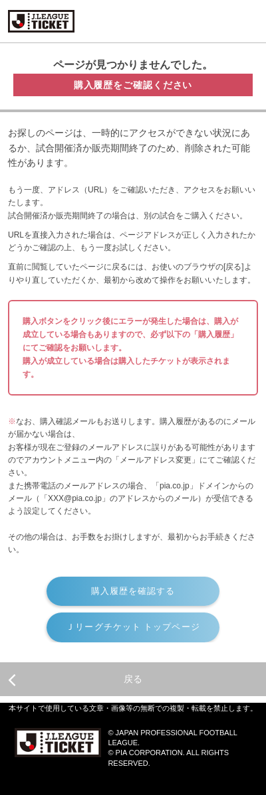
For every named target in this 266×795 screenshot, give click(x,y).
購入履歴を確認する (133, 591)
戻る (75, 679)
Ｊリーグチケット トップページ (133, 627)
